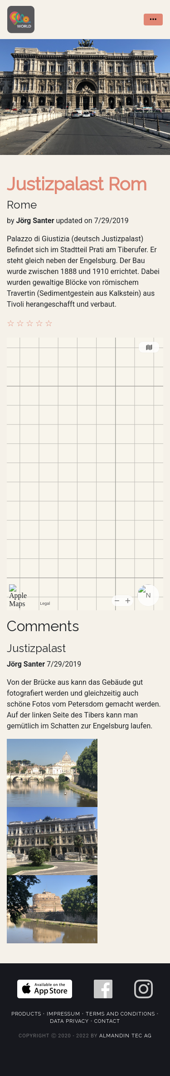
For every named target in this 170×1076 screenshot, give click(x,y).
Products (26, 1014)
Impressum (63, 1014)
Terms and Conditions (120, 1014)
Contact (107, 1021)
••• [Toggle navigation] (153, 19)
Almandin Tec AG (125, 1036)
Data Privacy (69, 1021)
